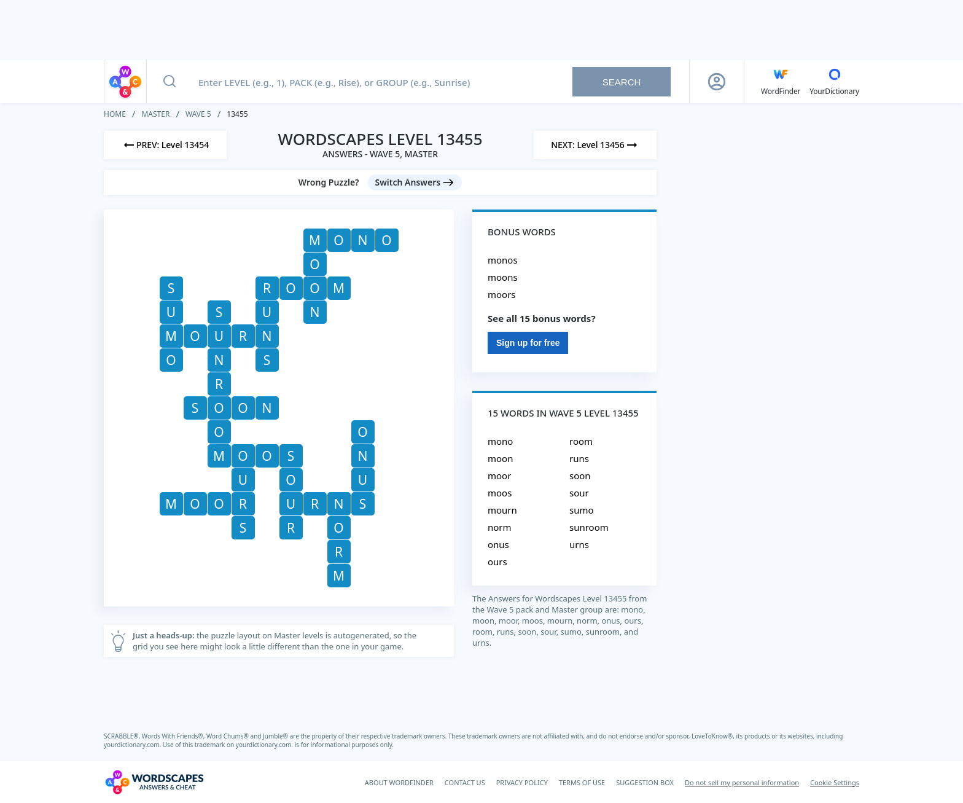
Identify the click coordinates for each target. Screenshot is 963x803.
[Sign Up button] (716, 81)
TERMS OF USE (582, 782)
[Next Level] (595, 145)
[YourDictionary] (834, 81)
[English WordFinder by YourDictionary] (780, 81)
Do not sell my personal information (742, 782)
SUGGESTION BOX (645, 782)
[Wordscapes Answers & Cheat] (154, 782)
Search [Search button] (621, 82)
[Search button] (169, 81)
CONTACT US (465, 782)
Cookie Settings (834, 782)
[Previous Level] (165, 145)
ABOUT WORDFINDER (399, 782)
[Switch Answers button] (415, 182)
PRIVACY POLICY (522, 782)
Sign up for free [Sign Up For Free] (527, 343)
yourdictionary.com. (133, 744)
